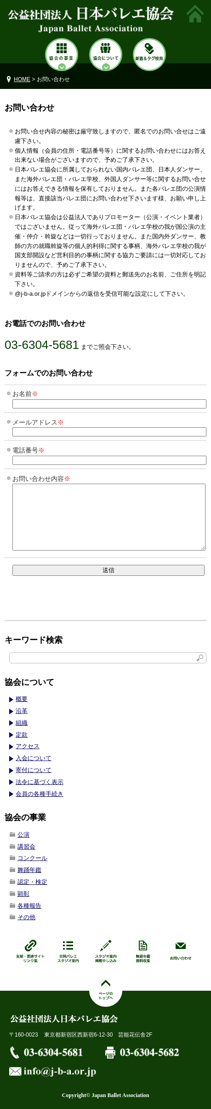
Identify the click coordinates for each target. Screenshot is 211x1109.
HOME (22, 79)
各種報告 (29, 905)
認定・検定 (32, 881)
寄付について (33, 770)
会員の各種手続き (39, 793)
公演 (23, 834)
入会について (33, 758)
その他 (26, 917)
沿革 (22, 710)
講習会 (26, 846)
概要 (22, 698)
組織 (22, 722)
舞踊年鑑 (29, 869)
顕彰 (23, 893)
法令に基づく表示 (39, 781)
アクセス (28, 746)
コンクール (32, 858)
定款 (22, 734)
